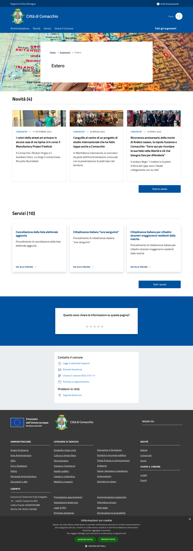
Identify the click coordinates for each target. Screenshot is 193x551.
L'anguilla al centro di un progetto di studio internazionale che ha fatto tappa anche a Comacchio (95, 142)
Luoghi (143, 475)
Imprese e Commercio (64, 466)
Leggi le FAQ (60, 507)
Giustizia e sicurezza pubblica (111, 455)
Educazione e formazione (109, 450)
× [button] (190, 519)
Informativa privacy (106, 502)
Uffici (13, 460)
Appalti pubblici (61, 471)
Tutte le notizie (159, 189)
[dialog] (96, 533)
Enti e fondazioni (19, 466)
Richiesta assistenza (64, 513)
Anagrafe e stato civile (65, 450)
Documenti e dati (19, 481)
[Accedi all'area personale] (167, 3)
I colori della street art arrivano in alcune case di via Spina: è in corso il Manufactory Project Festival (38, 142)
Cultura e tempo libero (65, 455)
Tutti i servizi (159, 284)
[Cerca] (178, 16)
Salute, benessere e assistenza (112, 471)
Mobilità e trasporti (63, 481)
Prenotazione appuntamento (68, 497)
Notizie (143, 450)
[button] (96, 546)
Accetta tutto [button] (85, 539)
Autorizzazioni (104, 476)
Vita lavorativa (61, 460)
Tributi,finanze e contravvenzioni (113, 460)
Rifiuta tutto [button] (108, 539)
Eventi (143, 480)
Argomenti (65, 52)
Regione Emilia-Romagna (23, 4)
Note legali (102, 507)
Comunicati (21, 131)
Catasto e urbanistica (64, 476)
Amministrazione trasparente (111, 497)
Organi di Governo (20, 450)
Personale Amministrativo (23, 476)
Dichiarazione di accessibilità (111, 513)
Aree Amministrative (21, 455)
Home (53, 52)
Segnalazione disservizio (66, 502)
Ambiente (102, 465)
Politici (14, 471)
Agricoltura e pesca (106, 481)
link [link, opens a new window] (124, 533)
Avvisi (143, 460)
